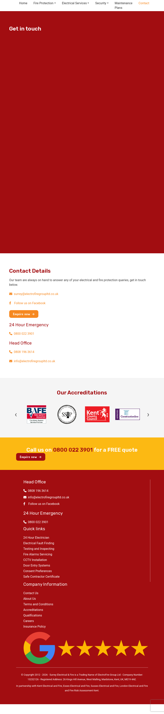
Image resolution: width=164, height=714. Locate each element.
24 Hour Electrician (36, 537)
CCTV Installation (35, 560)
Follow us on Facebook (27, 303)
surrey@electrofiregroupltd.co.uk (33, 294)
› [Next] (148, 414)
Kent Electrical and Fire (49, 685)
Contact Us (31, 593)
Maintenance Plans (123, 5)
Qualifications (32, 615)
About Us (29, 599)
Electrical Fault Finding (38, 543)
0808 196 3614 (21, 352)
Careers (28, 621)
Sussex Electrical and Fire (105, 685)
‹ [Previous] (16, 414)
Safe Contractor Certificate (41, 576)
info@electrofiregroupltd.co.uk (32, 361)
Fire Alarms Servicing (37, 554)
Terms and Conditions (38, 604)
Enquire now (24, 314)
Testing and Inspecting (38, 549)
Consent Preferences (37, 571)
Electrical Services (74, 3)
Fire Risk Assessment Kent (84, 690)
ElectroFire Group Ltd (109, 674)
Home (23, 3)
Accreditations (33, 610)
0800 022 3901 (21, 333)
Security (100, 3)
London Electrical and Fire (134, 685)
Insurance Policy (34, 626)
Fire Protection (44, 3)
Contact (143, 3)
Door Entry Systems (36, 565)
